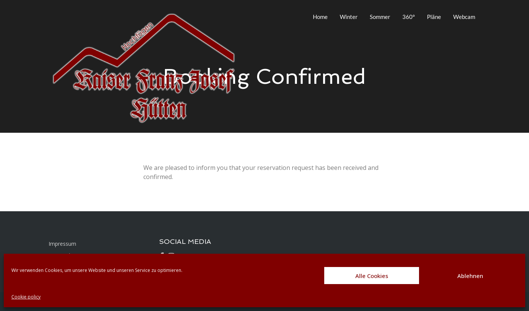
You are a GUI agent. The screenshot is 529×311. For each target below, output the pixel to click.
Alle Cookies (371, 276)
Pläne (434, 16)
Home (320, 16)
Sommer (380, 16)
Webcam (464, 16)
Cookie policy (26, 297)
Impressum (62, 243)
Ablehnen (470, 276)
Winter (349, 16)
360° (408, 16)
